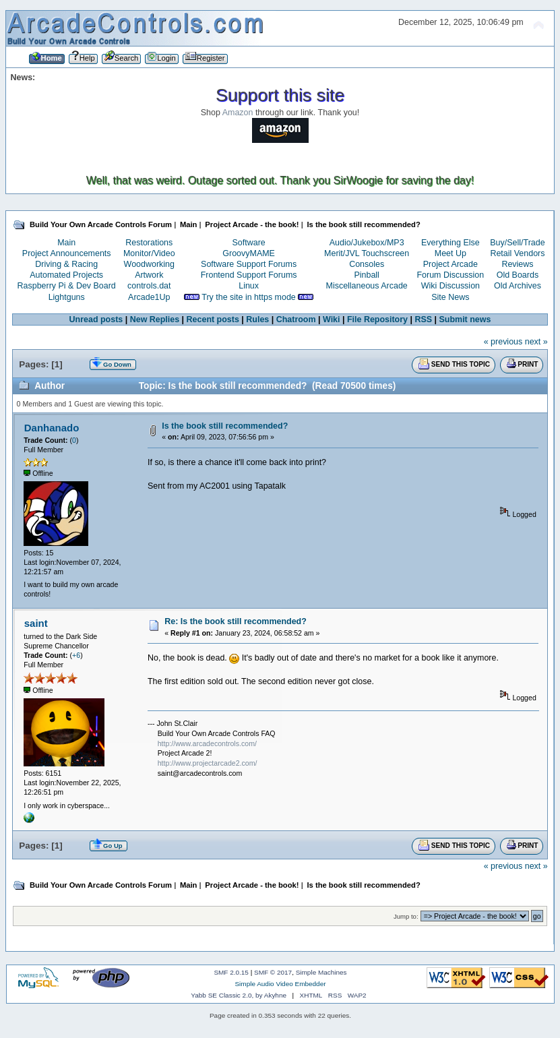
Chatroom (296, 319)
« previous (503, 341)
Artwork (149, 275)
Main (66, 242)
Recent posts (213, 319)
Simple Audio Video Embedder (280, 983)
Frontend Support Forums (249, 275)
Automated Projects (66, 275)
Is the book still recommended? (225, 426)
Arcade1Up (149, 297)
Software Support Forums (249, 264)
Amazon (237, 112)
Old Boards (517, 275)
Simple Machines (321, 972)
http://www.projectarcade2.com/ (207, 763)
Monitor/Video (149, 253)
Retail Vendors (517, 253)
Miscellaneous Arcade (367, 286)
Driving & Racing (66, 264)
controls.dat (148, 286)
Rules (257, 319)
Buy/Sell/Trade (517, 242)
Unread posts (96, 319)
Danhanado (52, 427)
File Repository (377, 319)
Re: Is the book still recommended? (235, 621)
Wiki (331, 319)
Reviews (517, 264)
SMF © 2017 (273, 972)
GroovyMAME (248, 253)
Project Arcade (450, 264)
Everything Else (450, 242)
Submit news (465, 319)
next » (536, 341)
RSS (423, 319)
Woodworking (149, 264)
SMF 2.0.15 (231, 972)
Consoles (366, 264)
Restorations (149, 242)
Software (249, 242)
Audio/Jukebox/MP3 (367, 242)
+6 (76, 655)
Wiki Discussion (450, 286)
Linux (249, 286)
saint (36, 623)
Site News (450, 297)
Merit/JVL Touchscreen (366, 253)
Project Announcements (66, 253)
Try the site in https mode (248, 297)
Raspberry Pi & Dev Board (67, 286)
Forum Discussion (450, 275)
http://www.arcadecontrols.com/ (207, 743)
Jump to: (406, 916)
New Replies (154, 319)
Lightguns (67, 297)
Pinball (366, 275)
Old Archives (517, 286)
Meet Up (450, 253)
